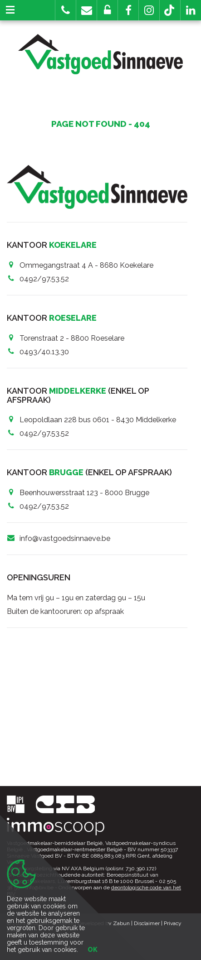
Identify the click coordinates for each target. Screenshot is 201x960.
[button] (128, 10)
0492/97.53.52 (44, 279)
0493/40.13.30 (44, 351)
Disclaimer (147, 923)
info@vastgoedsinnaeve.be (65, 538)
